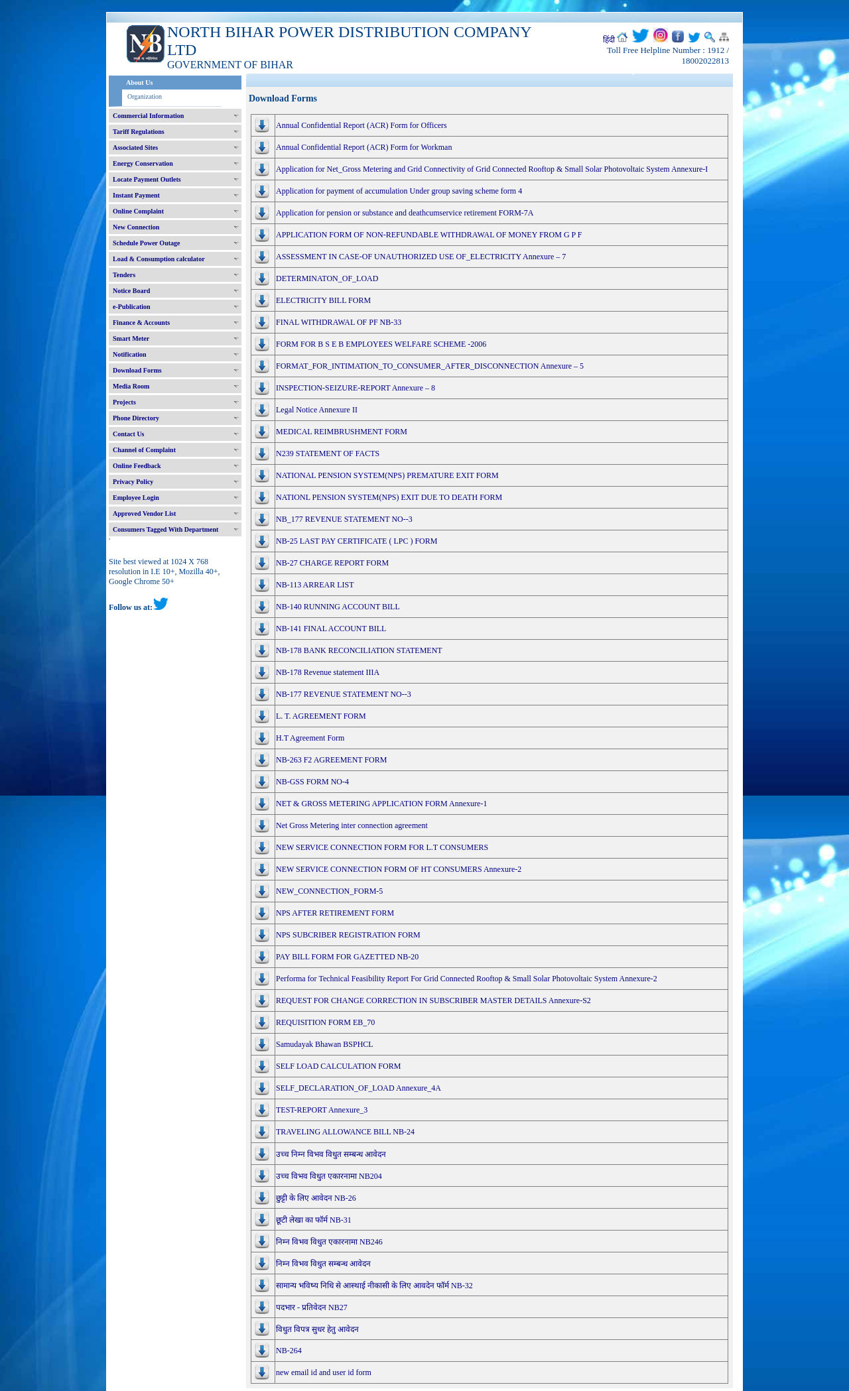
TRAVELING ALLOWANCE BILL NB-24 (345, 1131)
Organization (144, 96)
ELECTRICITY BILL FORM (323, 300)
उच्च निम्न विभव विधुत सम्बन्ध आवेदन (331, 1154)
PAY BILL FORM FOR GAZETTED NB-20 (347, 956)
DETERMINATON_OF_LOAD (327, 278)
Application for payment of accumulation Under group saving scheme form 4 (399, 191)
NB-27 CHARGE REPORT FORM (332, 563)
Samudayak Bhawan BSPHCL (324, 1044)
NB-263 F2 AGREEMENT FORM (331, 759)
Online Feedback (137, 465)
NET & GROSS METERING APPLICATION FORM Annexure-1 (381, 803)
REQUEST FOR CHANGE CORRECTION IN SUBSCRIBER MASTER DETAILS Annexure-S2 (433, 1000)
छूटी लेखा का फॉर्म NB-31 (314, 1220)
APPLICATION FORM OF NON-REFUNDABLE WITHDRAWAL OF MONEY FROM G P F (429, 234)
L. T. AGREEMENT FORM (321, 716)
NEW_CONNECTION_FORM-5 (329, 891)
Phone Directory (136, 418)
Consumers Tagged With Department (165, 529)
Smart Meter (131, 338)
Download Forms (137, 370)
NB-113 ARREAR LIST (315, 584)
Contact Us (129, 434)
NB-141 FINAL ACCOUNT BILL (331, 628)
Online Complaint (138, 211)
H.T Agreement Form (310, 738)
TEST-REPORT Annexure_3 (321, 1110)
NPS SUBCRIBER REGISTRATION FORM (348, 934)
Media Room (131, 386)
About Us (139, 82)
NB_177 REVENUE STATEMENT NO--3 (344, 519)
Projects (124, 402)
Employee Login (136, 497)
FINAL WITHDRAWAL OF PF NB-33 (338, 322)
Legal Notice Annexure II (317, 409)
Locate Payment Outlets (147, 179)
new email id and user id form (323, 1372)
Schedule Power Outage (146, 243)
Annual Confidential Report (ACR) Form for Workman (364, 147)
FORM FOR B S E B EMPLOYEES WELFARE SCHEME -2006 (381, 344)
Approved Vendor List (144, 513)
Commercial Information (148, 115)
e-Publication (132, 306)
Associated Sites (135, 147)
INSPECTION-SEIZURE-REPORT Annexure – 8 (355, 388)
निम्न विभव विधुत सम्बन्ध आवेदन (323, 1263)
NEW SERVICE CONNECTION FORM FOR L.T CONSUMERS (382, 847)
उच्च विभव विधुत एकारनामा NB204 (329, 1176)
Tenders (124, 274)
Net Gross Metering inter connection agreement (352, 825)
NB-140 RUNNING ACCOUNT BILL (338, 606)
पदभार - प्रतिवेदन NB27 (312, 1307)
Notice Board (131, 290)
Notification (130, 354)
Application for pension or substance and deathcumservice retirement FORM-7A (405, 212)
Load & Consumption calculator (159, 259)
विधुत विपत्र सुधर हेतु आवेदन (317, 1329)
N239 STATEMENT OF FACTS (327, 453)
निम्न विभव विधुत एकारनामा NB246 (329, 1241)
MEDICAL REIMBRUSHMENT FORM (341, 431)
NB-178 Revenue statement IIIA (327, 672)
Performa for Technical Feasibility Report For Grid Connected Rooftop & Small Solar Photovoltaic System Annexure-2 (466, 978)
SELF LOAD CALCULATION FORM (338, 1066)
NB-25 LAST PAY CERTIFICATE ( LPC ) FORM (356, 541)
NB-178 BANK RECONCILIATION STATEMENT (359, 650)
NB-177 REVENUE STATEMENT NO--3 (343, 694)
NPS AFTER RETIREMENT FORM (335, 913)
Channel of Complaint (144, 450)
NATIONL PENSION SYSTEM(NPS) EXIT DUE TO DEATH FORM (389, 497)
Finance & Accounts (141, 322)
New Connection (136, 227)
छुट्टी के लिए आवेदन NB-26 (316, 1198)
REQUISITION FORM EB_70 (325, 1022)
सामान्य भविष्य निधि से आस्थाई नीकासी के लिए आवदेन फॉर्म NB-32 (374, 1285)
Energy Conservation (143, 163)
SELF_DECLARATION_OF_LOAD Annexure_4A (358, 1088)
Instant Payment (136, 195)
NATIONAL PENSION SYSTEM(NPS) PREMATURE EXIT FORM (387, 475)
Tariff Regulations (138, 131)
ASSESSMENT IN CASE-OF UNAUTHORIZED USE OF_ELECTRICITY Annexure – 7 (421, 256)
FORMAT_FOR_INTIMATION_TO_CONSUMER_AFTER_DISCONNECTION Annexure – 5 (430, 366)
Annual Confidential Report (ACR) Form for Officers (361, 125)
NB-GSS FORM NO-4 (312, 781)
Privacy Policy (133, 481)
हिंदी (609, 39)
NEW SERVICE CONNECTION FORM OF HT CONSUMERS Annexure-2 (398, 869)
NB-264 (289, 1350)
